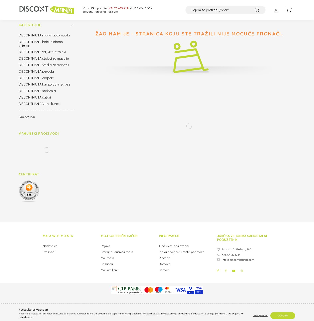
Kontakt (164, 274)
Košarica (107, 268)
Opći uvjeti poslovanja (174, 250)
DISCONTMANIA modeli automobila (44, 39)
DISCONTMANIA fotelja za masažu (44, 69)
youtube (234, 275)
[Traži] (257, 10)
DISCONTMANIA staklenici (37, 95)
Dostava (164, 268)
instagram (226, 275)
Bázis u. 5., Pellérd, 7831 (237, 253)
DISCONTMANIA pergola (36, 75)
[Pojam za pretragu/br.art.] (225, 10)
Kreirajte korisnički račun (117, 256)
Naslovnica (27, 121)
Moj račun (107, 262)
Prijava (105, 250)
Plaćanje (164, 262)
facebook (218, 275)
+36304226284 (231, 258)
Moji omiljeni (109, 274)
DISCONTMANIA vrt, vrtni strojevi (42, 56)
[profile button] (276, 10)
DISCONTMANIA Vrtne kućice (39, 108)
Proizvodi (49, 256)
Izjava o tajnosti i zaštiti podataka (181, 256)
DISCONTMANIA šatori (35, 101)
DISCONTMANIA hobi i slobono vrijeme (41, 47)
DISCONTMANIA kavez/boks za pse (44, 88)
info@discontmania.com (238, 264)
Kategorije (30, 29)
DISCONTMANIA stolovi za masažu (44, 62)
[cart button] (289, 10)
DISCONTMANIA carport (36, 82)
